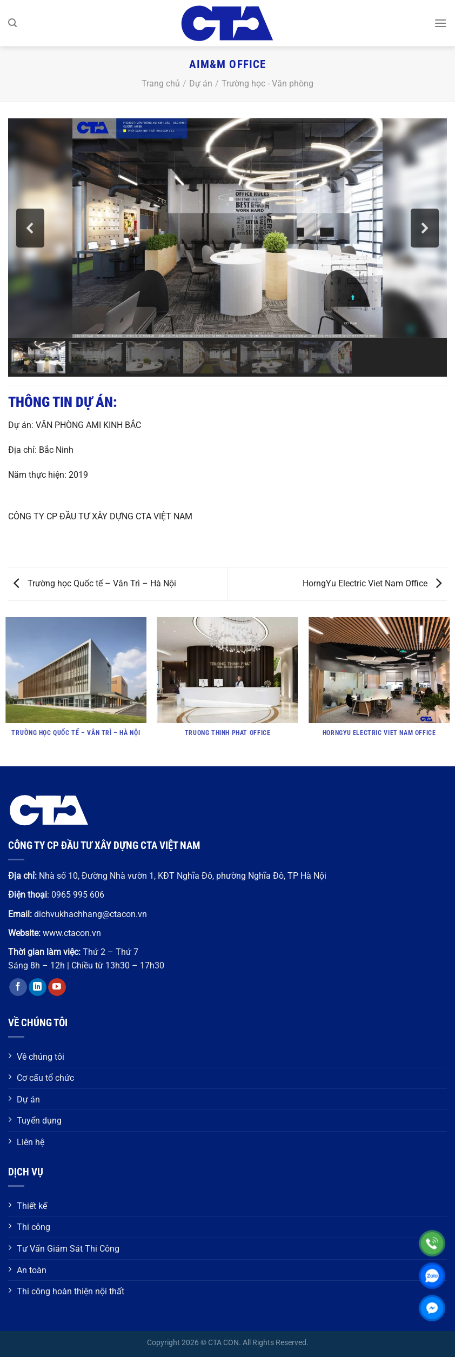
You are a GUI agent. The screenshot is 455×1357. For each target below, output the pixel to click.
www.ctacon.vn (72, 933)
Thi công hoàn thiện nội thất (70, 1291)
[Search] (12, 23)
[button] (30, 228)
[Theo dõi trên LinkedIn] (37, 987)
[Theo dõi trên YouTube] (57, 987)
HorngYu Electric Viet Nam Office (372, 583)
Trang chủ (161, 83)
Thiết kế (32, 1206)
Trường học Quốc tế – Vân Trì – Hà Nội (95, 583)
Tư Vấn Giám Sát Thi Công (68, 1249)
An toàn (31, 1270)
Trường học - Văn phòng (267, 83)
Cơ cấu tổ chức (45, 1078)
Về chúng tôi (40, 1057)
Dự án (200, 83)
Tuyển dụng (39, 1120)
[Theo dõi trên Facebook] (18, 987)
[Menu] (440, 23)
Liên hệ (30, 1142)
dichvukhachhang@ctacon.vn (90, 914)
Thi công (33, 1227)
